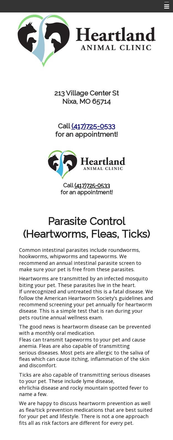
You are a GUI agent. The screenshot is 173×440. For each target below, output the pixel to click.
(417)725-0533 (93, 126)
